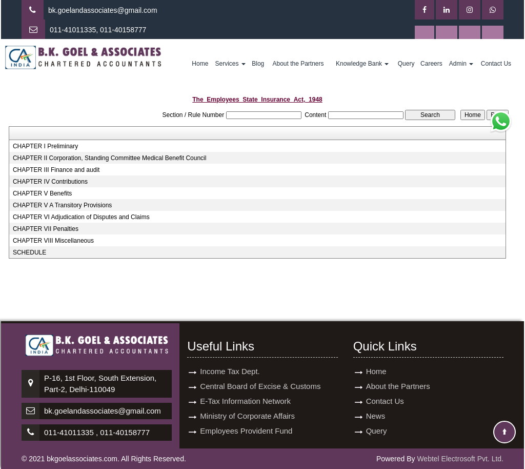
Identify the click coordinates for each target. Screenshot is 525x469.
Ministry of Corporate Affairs (247, 416)
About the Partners (298, 63)
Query (406, 63)
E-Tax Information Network (245, 401)
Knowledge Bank (362, 63)
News (376, 416)
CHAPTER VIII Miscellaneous (53, 240)
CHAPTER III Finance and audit (56, 169)
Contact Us (496, 63)
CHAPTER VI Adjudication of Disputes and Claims (81, 217)
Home (200, 63)
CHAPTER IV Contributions (50, 181)
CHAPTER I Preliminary (45, 146)
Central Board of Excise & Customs (260, 386)
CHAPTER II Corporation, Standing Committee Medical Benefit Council (110, 158)
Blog (258, 63)
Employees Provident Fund (246, 430)
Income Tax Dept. (229, 371)
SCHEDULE (29, 252)
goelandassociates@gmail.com (107, 10)
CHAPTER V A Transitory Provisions (62, 205)
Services (230, 63)
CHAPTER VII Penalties (45, 228)
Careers (431, 63)
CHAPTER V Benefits (42, 193)
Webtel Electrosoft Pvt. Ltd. (460, 459)
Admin (461, 63)
